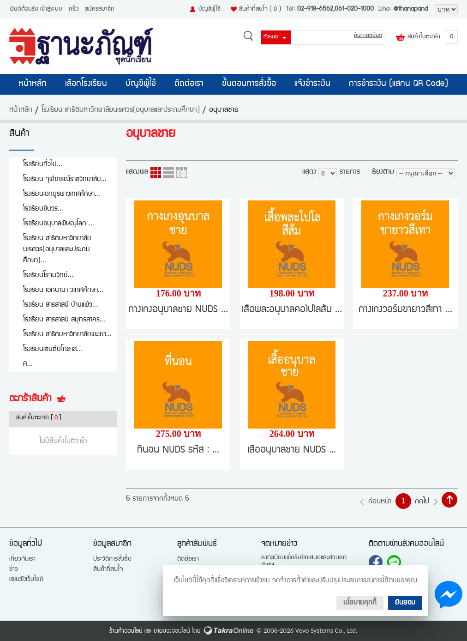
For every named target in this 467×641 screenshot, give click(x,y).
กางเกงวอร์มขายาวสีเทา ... (405, 310)
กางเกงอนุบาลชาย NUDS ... (178, 310)
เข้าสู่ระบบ (51, 9)
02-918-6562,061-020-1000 (335, 9)
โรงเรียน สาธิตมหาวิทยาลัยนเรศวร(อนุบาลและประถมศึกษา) (121, 110)
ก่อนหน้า (380, 502)
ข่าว (13, 569)
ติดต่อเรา (189, 84)
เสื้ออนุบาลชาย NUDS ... (291, 450)
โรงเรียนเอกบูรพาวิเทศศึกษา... (61, 194)
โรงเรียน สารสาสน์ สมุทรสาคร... (64, 320)
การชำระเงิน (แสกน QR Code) (398, 84)
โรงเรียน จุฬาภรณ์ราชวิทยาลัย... (65, 179)
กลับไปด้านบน (449, 500)
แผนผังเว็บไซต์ (26, 579)
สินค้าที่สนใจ (260, 9)
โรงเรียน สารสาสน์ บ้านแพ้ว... (60, 305)
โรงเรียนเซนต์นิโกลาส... (52, 349)
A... (28, 364)
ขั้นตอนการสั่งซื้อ (249, 84)
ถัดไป (422, 502)
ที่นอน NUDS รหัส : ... (178, 450)
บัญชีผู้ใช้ (209, 9)
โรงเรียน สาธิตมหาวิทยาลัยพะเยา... (67, 335)
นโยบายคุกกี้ (360, 603)
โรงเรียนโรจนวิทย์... (48, 275)
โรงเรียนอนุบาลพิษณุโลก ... (58, 224)
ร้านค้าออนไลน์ (126, 631)
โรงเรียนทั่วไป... (42, 165)
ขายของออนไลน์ (172, 631)
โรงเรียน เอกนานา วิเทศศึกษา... (63, 290)
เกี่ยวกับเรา (22, 559)
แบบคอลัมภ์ (155, 172)
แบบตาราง (181, 172)
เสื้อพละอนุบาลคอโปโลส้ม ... (292, 310)
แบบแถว (168, 172)
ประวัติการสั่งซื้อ (112, 559)
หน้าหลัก (32, 84)
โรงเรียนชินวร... (43, 209)
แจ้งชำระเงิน (312, 84)
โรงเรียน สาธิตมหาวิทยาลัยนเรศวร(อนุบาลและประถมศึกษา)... (57, 250)
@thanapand (410, 9)
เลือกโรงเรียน (86, 84)
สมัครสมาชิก (99, 9)
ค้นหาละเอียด (368, 35)
